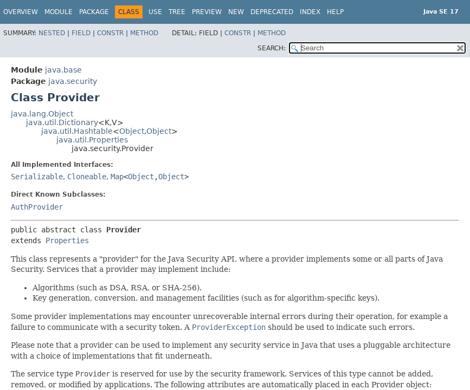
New (236, 12)
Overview (20, 12)
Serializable (37, 176)
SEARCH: (271, 48)
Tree (177, 12)
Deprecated (271, 12)
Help (335, 12)
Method (144, 33)
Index (310, 12)
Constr (110, 33)
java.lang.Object (42, 113)
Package (94, 12)
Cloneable (86, 176)
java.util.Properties (92, 139)
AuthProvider (37, 207)
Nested (51, 33)
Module (58, 12)
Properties (67, 240)
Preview (207, 12)
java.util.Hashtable (77, 131)
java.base (63, 70)
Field (81, 33)
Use (155, 12)
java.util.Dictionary (62, 122)
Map (117, 176)
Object (131, 131)
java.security (72, 81)
